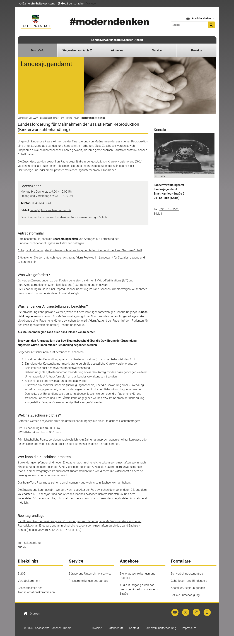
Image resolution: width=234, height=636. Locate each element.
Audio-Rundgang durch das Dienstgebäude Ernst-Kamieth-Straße (139, 589)
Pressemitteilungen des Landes (88, 580)
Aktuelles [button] (117, 50)
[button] (37, 3)
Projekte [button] (196, 50)
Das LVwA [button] (37, 50)
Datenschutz (115, 628)
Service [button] (157, 50)
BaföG (22, 573)
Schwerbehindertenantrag (187, 573)
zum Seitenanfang (29, 542)
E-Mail (158, 213)
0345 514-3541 (169, 209)
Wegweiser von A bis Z (77, 50)
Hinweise (96, 628)
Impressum (189, 628)
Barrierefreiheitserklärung (160, 628)
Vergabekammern (29, 580)
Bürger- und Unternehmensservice (90, 573)
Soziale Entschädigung (185, 595)
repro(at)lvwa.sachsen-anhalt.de (50, 210)
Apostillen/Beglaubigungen (188, 588)
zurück (22, 547)
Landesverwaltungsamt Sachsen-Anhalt (117, 40)
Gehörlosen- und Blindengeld (189, 580)
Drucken (31, 614)
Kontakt (134, 628)
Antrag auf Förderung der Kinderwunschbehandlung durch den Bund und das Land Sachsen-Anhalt (80, 250)
